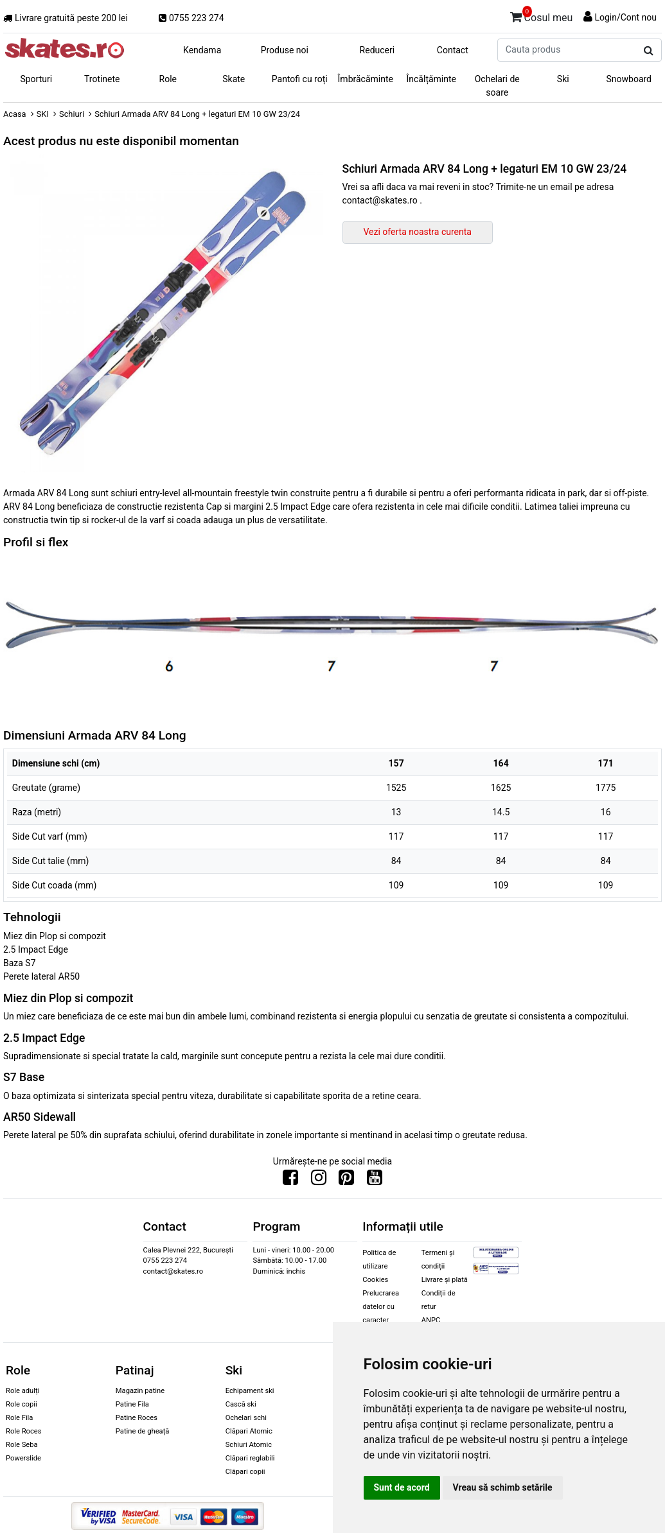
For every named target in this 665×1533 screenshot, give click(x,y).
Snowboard (629, 79)
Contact (452, 50)
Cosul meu (541, 15)
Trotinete (102, 79)
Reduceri (377, 50)
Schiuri (71, 114)
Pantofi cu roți (300, 79)
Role (168, 79)
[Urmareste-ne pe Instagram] (319, 1180)
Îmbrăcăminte (365, 79)
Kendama (202, 50)
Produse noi (284, 50)
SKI (43, 114)
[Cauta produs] (648, 51)
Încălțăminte (432, 79)
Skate (233, 79)
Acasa (14, 114)
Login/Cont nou (625, 17)
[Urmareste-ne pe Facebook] (290, 1180)
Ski (563, 79)
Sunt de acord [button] (402, 1487)
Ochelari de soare (497, 86)
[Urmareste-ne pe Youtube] (374, 1180)
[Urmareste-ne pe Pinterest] (346, 1180)
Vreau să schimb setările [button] (503, 1487)
